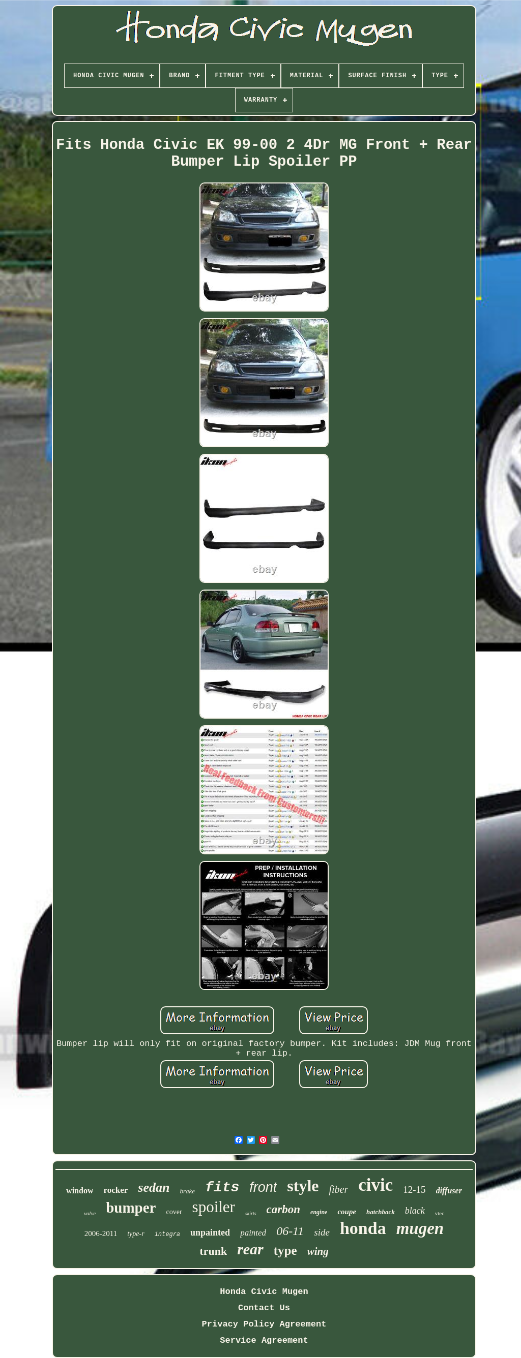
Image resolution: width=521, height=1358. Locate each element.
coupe (346, 1212)
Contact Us (264, 1308)
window (79, 1190)
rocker (115, 1190)
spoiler (213, 1207)
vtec (439, 1213)
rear (250, 1249)
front (263, 1187)
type (285, 1250)
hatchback (380, 1212)
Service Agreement (264, 1340)
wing (318, 1251)
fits (222, 1187)
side (322, 1232)
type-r (135, 1234)
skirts (250, 1213)
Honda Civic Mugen (264, 1292)
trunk (213, 1251)
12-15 (414, 1189)
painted (253, 1233)
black (415, 1211)
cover (174, 1212)
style (303, 1186)
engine (318, 1212)
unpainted (210, 1232)
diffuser (449, 1190)
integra (167, 1234)
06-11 (290, 1231)
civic (375, 1185)
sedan (153, 1187)
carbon (283, 1209)
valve (90, 1213)
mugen (420, 1228)
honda (363, 1228)
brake (187, 1191)
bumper (131, 1207)
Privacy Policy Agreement (264, 1324)
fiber (338, 1189)
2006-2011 (100, 1233)
